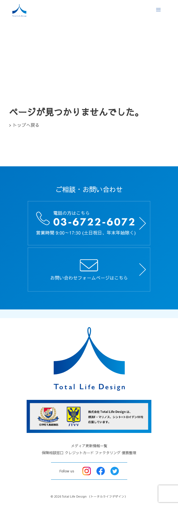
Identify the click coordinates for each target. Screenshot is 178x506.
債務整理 (129, 452)
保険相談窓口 (53, 452)
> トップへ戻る (24, 125)
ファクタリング (108, 452)
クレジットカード (79, 452)
